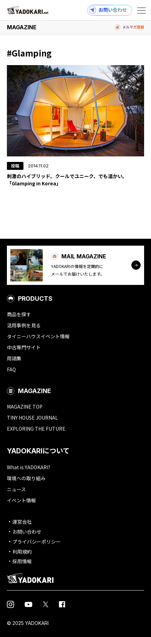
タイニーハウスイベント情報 (38, 336)
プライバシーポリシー (36, 541)
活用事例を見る (24, 325)
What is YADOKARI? (28, 467)
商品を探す (19, 314)
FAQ (11, 369)
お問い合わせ (26, 531)
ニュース (16, 489)
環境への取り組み (26, 478)
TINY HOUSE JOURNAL (32, 417)
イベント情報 (21, 500)
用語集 (14, 358)
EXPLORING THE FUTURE (36, 428)
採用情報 (22, 561)
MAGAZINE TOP (24, 406)
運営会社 (22, 521)
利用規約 (22, 551)
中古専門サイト (24, 347)
